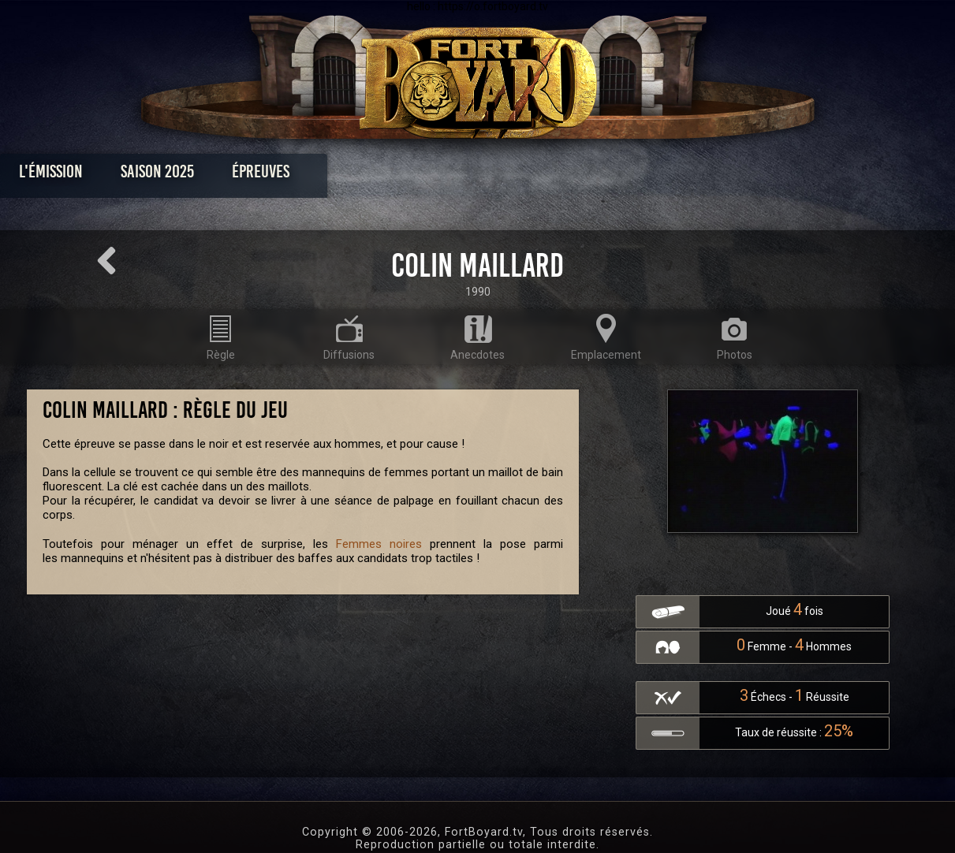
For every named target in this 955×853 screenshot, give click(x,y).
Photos (422, 175)
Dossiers (587, 175)
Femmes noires (379, 544)
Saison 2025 (230, 175)
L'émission (124, 175)
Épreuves (334, 175)
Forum (671, 175)
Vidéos (502, 175)
